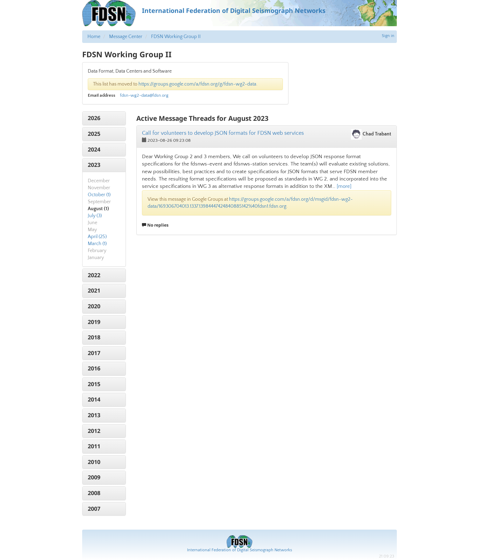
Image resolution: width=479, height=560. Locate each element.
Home (93, 36)
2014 (94, 399)
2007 (94, 509)
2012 (94, 431)
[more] (344, 186)
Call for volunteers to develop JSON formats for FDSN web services (223, 133)
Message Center (125, 36)
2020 (94, 306)
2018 (94, 337)
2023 (94, 165)
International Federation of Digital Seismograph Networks (239, 550)
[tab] (104, 118)
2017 (94, 353)
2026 (94, 118)
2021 (94, 290)
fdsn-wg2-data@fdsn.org (144, 95)
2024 (94, 149)
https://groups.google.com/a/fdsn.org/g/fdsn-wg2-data (197, 84)
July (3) (95, 216)
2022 (94, 275)
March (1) (97, 243)
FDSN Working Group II (176, 36)
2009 (94, 477)
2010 (94, 462)
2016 (94, 368)
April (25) (97, 237)
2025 (94, 134)
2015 (94, 384)
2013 (94, 415)
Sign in (388, 36)
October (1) (99, 195)
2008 (94, 493)
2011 (94, 446)
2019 (94, 322)
